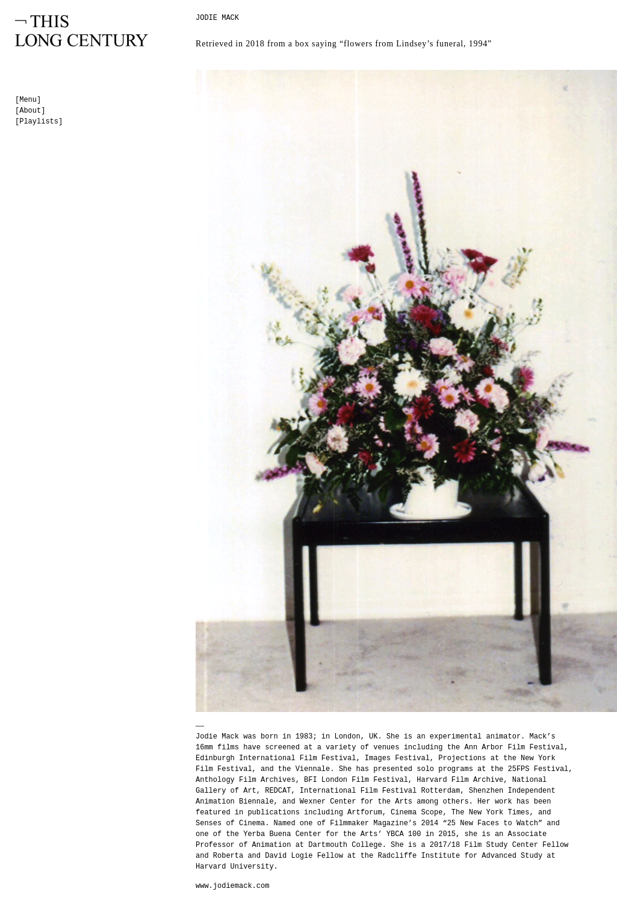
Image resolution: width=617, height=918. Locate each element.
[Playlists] (39, 121)
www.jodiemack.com (232, 886)
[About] (30, 111)
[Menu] (28, 100)
